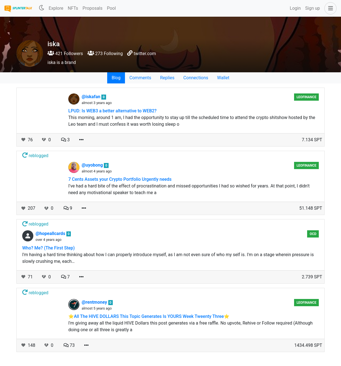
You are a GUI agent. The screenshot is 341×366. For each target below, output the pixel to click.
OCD (313, 234)
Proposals (92, 8)
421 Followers (65, 53)
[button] (329, 8)
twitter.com (145, 53)
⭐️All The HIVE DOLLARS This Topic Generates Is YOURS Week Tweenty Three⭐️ (148, 316)
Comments (140, 77)
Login (295, 8)
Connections (195, 77)
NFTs (73, 8)
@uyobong (93, 165)
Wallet (223, 77)
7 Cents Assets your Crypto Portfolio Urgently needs (120, 179)
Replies (167, 77)
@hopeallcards (51, 233)
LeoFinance (306, 97)
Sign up (312, 8)
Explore (56, 8)
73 (69, 345)
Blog (116, 77)
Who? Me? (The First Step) (48, 248)
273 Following (105, 53)
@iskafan (91, 96)
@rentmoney (95, 302)
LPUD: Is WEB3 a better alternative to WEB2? (112, 110)
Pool (111, 8)
